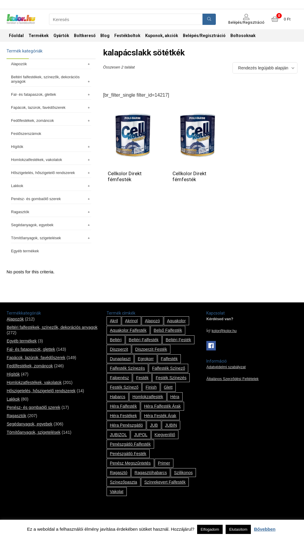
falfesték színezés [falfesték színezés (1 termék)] (127, 368)
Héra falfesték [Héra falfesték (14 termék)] (123, 406)
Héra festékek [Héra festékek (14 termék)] (123, 415)
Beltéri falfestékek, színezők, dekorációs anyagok (51, 79)
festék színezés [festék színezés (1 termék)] (171, 377)
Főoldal (16, 35)
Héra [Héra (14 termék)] (174, 396)
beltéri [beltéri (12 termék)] (116, 339)
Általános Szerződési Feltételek (232, 379)
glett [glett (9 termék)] (168, 387)
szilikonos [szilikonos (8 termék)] (183, 472)
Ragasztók (51, 212)
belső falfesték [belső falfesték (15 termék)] (168, 330)
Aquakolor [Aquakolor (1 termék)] (176, 320)
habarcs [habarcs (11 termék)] (117, 396)
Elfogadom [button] (210, 529)
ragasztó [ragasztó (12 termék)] (118, 472)
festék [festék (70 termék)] (142, 377)
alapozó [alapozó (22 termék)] (152, 320)
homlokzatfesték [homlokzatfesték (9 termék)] (147, 396)
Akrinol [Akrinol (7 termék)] (131, 320)
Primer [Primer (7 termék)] (164, 463)
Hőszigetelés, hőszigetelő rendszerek (51, 172)
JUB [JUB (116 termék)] (154, 425)
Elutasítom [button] (238, 529)
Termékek (38, 35)
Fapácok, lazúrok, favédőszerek (51, 107)
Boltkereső (85, 35)
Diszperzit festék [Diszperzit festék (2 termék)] (151, 349)
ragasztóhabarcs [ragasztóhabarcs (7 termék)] (150, 472)
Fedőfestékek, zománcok (51, 120)
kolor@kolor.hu (224, 331)
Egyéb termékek (25, 251)
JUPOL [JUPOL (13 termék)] (140, 434)
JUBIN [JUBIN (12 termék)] (171, 425)
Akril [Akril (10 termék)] (114, 320)
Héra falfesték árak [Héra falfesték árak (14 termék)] (162, 406)
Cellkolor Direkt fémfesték (125, 176)
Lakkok (51, 186)
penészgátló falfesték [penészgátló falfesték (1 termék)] (130, 444)
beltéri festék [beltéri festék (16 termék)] (178, 339)
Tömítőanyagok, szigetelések (51, 238)
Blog (105, 35)
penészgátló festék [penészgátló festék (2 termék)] (128, 453)
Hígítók (51, 146)
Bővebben (265, 529)
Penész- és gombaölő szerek (51, 199)
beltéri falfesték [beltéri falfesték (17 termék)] (144, 339)
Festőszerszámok (26, 133)
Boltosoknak (243, 35)
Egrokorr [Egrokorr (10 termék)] (146, 358)
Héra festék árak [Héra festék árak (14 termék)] (160, 415)
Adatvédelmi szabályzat (226, 367)
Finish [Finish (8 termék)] (150, 387)
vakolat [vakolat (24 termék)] (117, 491)
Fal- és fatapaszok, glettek (51, 94)
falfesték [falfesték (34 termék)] (169, 358)
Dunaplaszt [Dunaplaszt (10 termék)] (120, 358)
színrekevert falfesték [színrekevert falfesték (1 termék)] (165, 482)
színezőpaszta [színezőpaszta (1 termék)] (123, 482)
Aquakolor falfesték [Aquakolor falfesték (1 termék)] (128, 330)
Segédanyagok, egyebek (51, 225)
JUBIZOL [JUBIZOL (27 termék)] (118, 434)
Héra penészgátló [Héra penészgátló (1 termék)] (126, 425)
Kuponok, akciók (161, 35)
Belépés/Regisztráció (204, 35)
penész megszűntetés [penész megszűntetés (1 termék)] (130, 463)
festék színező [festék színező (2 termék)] (124, 387)
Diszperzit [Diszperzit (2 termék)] (119, 349)
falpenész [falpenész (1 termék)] (119, 377)
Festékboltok (127, 35)
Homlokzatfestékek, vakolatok (51, 159)
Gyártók (61, 35)
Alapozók (51, 64)
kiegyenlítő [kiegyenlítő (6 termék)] (165, 434)
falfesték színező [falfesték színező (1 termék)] (168, 368)
